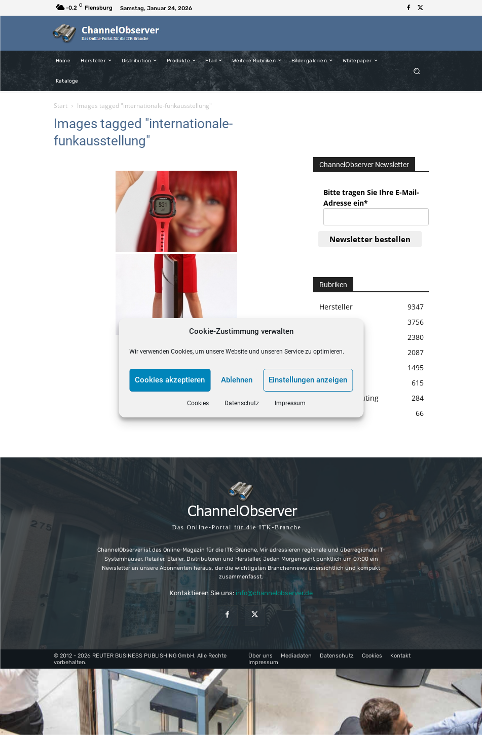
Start (60, 105)
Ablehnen (236, 379)
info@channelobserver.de (274, 593)
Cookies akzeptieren (170, 379)
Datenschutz (242, 403)
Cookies (198, 403)
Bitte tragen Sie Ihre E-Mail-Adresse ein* (371, 197)
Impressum (290, 403)
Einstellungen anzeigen (308, 379)
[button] (416, 71)
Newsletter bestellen (370, 239)
